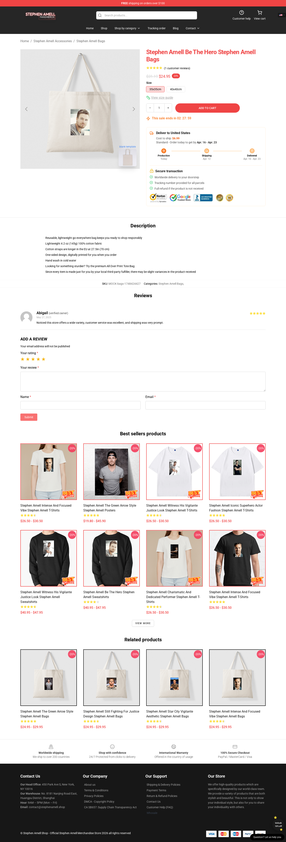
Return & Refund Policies (162, 796)
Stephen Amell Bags (90, 41)
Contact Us (154, 801)
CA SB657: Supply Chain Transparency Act (110, 807)
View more (143, 623)
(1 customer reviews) (177, 68)
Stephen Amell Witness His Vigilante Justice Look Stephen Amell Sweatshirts (46, 597)
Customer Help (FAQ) (160, 807)
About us (89, 784)
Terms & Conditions (96, 790)
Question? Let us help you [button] (267, 837)
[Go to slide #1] (69, 178)
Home (24, 41)
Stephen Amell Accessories (52, 41)
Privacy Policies (93, 796)
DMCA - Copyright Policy (99, 801)
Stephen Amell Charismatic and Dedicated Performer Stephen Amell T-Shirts (173, 597)
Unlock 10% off (278, 824)
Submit (28, 417)
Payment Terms (156, 790)
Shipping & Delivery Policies (163, 784)
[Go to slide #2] (90, 178)
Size (149, 82)
